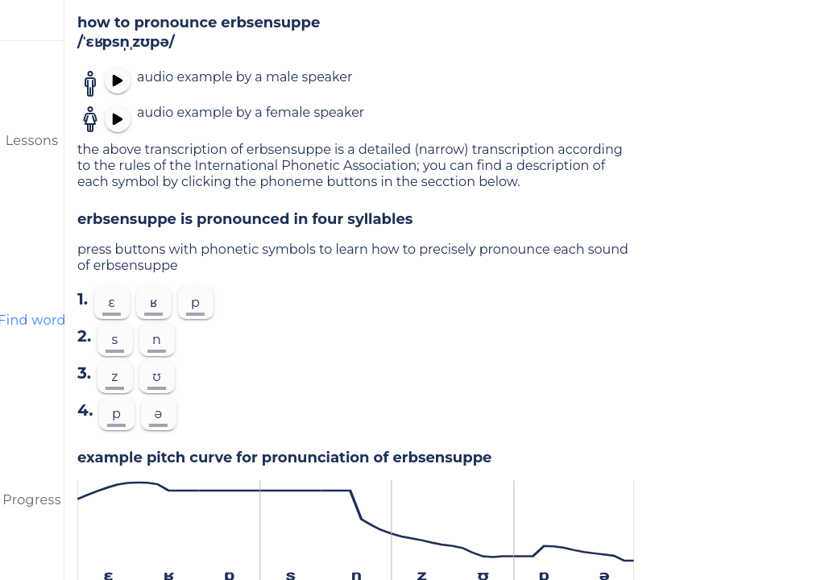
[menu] (32, 20)
